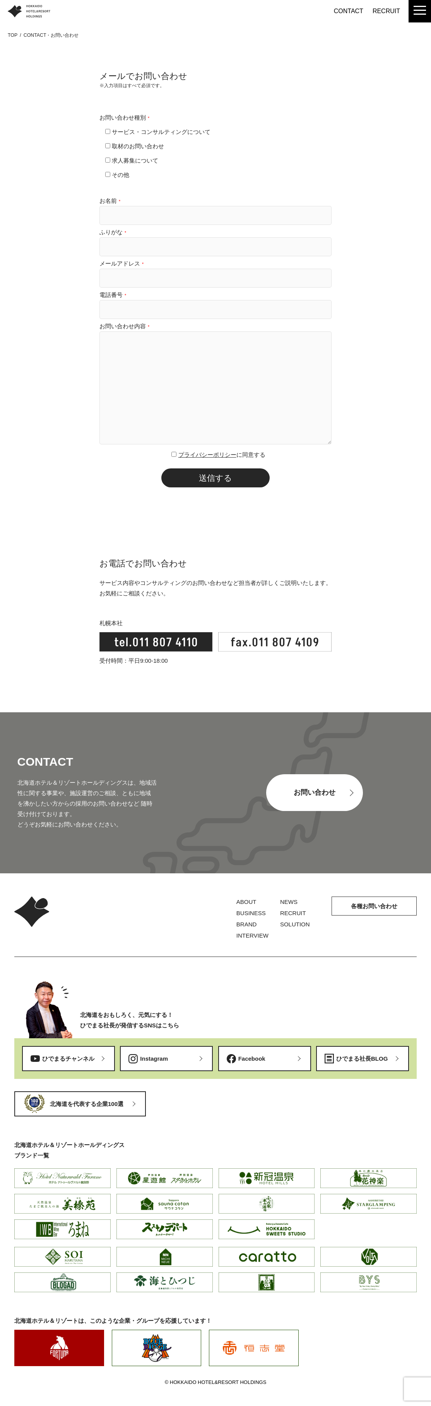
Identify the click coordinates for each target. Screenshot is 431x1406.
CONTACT (348, 11)
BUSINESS (251, 913)
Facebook (251, 1058)
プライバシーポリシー (207, 454)
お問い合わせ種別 (124, 117)
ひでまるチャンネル (68, 1058)
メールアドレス (121, 263)
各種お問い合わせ (374, 906)
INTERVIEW (252, 935)
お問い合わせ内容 (124, 326)
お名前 (109, 200)
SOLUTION (295, 924)
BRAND (246, 924)
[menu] (420, 11)
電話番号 (112, 294)
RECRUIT (386, 11)
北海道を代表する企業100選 (86, 1104)
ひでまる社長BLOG (362, 1058)
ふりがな (112, 232)
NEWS (289, 901)
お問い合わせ (314, 792)
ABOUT (246, 901)
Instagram (154, 1058)
